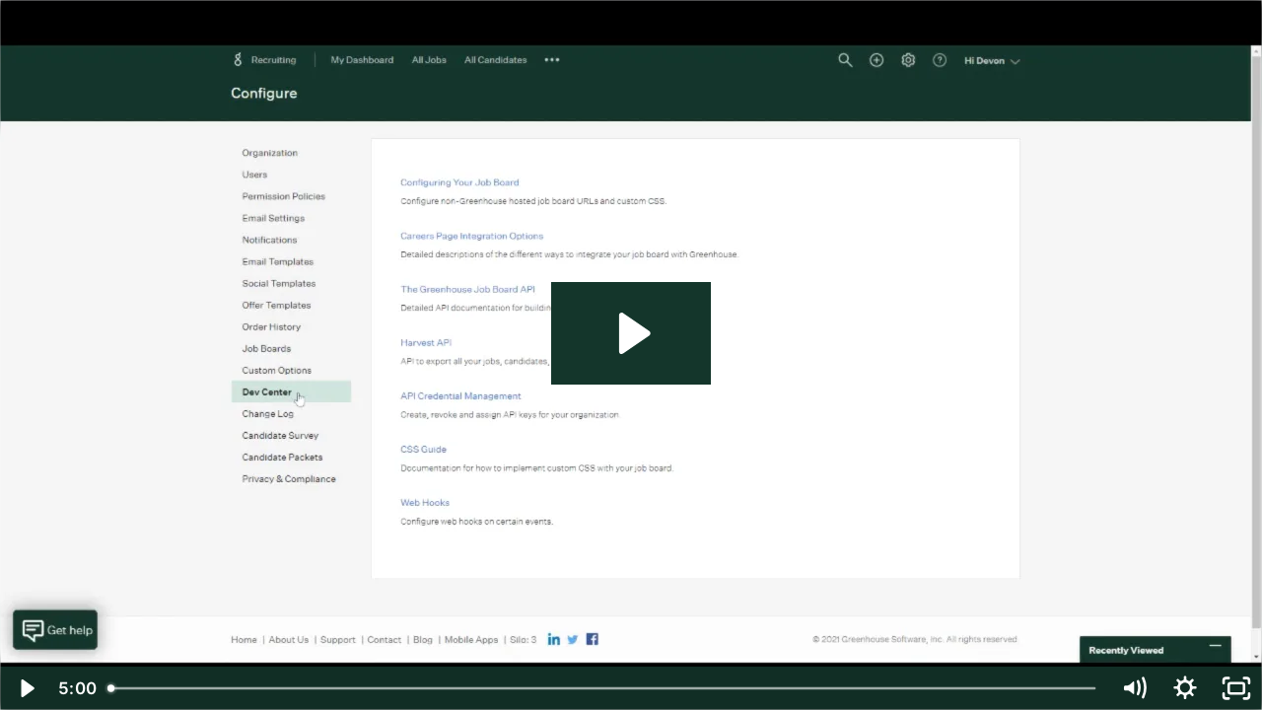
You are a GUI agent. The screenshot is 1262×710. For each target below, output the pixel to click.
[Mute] (1133, 688)
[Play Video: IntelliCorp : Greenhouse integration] (631, 333)
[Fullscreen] (1236, 688)
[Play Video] (25, 688)
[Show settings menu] (1185, 688)
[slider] (603, 688)
